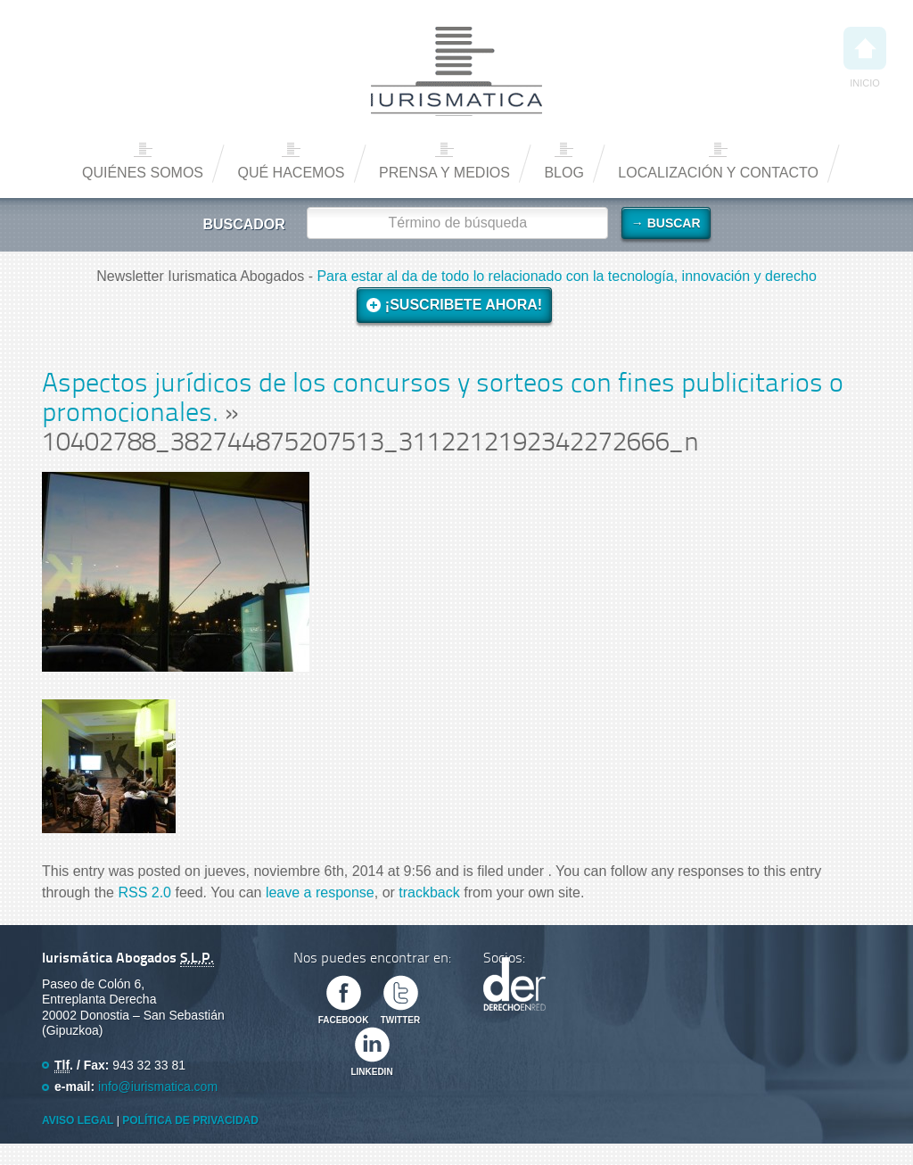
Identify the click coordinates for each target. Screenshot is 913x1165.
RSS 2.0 (144, 892)
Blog (563, 172)
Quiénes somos (142, 172)
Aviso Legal (77, 1120)
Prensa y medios (444, 172)
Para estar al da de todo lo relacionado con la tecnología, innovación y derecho (566, 276)
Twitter (400, 1020)
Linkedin (371, 1072)
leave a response (320, 892)
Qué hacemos (290, 172)
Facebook (343, 1020)
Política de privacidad (190, 1120)
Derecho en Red (514, 984)
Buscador (243, 224)
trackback (429, 892)
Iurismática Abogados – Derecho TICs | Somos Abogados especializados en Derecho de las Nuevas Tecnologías (456, 71)
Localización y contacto (718, 172)
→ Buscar (666, 223)
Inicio (864, 57)
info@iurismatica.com (158, 1086)
